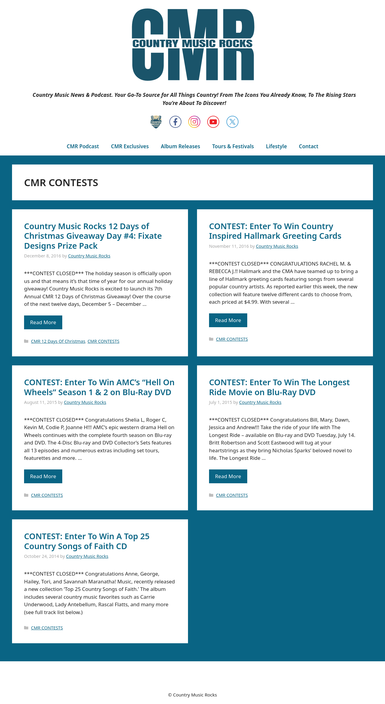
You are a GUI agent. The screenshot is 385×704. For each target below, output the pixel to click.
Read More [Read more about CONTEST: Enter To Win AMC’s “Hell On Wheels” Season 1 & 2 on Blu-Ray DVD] (43, 476)
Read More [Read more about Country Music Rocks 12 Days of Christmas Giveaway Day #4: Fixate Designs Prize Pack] (43, 322)
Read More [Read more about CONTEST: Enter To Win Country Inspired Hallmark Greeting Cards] (228, 320)
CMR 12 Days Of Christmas (58, 341)
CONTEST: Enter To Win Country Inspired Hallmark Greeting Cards (275, 230)
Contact (308, 146)
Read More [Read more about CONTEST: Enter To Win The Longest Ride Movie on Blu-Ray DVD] (228, 476)
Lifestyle (276, 146)
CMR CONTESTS (103, 341)
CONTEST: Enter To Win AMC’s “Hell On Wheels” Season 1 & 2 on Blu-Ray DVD (99, 387)
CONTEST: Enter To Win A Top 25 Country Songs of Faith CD (86, 540)
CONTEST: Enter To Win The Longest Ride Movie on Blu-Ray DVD (279, 387)
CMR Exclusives (130, 146)
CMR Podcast (83, 146)
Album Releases (180, 146)
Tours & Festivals (233, 146)
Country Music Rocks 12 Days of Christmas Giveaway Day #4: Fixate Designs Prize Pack (93, 235)
